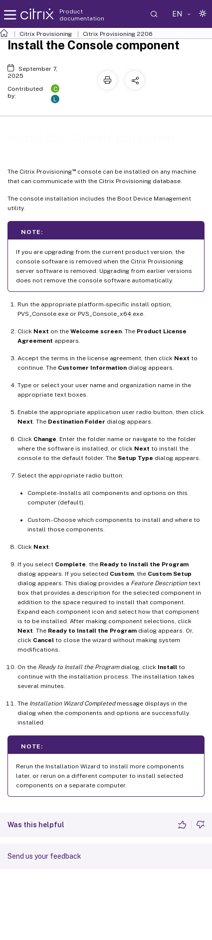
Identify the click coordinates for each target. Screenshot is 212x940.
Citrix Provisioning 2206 (118, 33)
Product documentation (81, 15)
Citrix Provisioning (45, 33)
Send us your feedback (44, 856)
